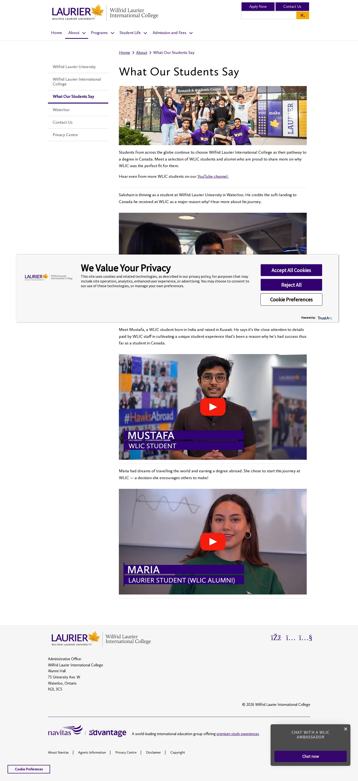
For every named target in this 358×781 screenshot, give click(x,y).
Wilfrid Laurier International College (77, 82)
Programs (99, 32)
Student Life (130, 32)
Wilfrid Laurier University (74, 66)
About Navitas (58, 752)
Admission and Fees (169, 32)
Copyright (177, 752)
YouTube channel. (213, 176)
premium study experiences (238, 734)
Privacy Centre (65, 134)
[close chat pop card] (345, 728)
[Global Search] (302, 15)
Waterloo (61, 109)
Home (56, 32)
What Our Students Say (73, 96)
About (73, 32)
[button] (310, 756)
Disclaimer (153, 752)
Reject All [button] (291, 285)
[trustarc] (324, 317)
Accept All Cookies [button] (291, 270)
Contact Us (292, 6)
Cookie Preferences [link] (29, 769)
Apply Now (258, 6)
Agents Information (92, 752)
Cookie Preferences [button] (291, 299)
